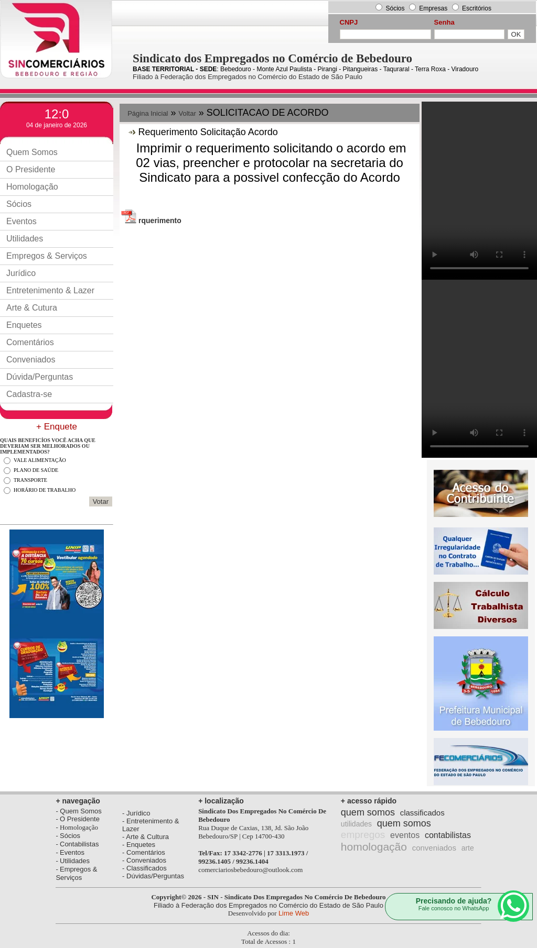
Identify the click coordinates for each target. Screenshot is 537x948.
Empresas (434, 8)
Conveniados (30, 359)
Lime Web (293, 913)
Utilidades (24, 238)
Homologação (32, 186)
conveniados (434, 847)
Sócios (394, 8)
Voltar (187, 113)
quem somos (368, 812)
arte (467, 848)
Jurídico (21, 273)
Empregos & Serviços (46, 255)
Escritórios (476, 8)
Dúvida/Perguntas (39, 376)
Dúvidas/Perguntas (155, 876)
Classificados (146, 868)
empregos (363, 834)
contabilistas (448, 835)
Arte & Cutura (31, 307)
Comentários (30, 342)
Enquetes (24, 325)
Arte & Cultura (147, 837)
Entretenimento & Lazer (50, 290)
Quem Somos (32, 152)
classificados (422, 812)
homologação (374, 847)
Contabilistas (79, 844)
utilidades (356, 824)
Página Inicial (147, 113)
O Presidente (30, 169)
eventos (405, 835)
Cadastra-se (29, 394)
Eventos (21, 221)
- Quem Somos (78, 811)
